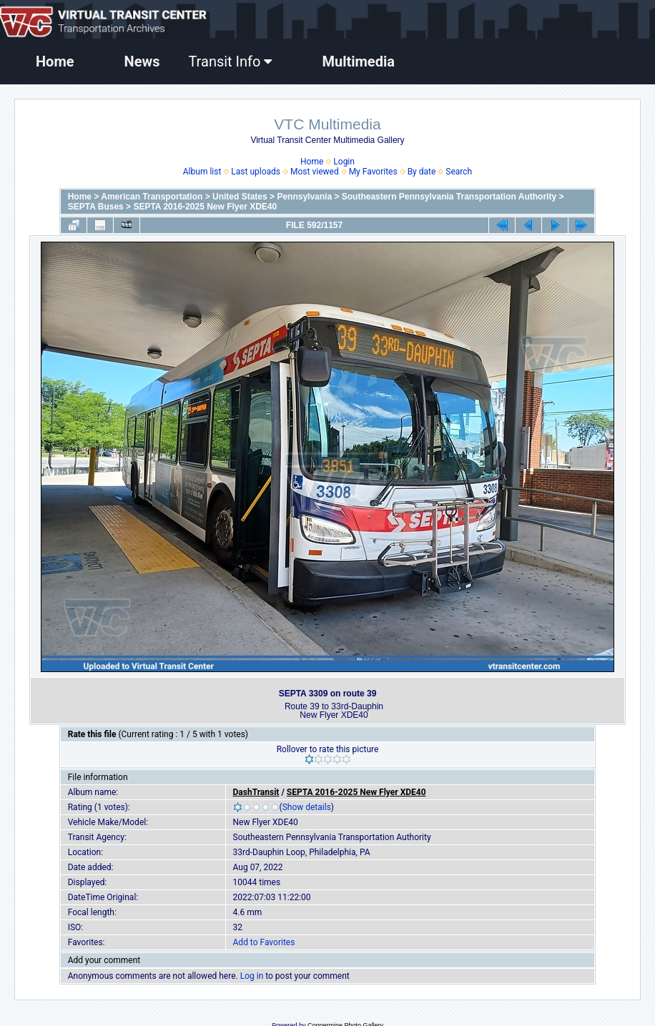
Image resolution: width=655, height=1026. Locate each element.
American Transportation (151, 197)
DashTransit (256, 792)
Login (344, 162)
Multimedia (358, 61)
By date (422, 172)
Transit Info (230, 61)
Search (458, 172)
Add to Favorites (264, 942)
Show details (306, 807)
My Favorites (373, 172)
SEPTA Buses (96, 207)
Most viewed (314, 172)
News (142, 61)
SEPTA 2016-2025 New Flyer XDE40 (205, 207)
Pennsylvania (304, 197)
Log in (252, 976)
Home (55, 61)
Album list (202, 172)
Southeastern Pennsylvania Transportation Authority (449, 197)
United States (239, 197)
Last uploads (255, 172)
